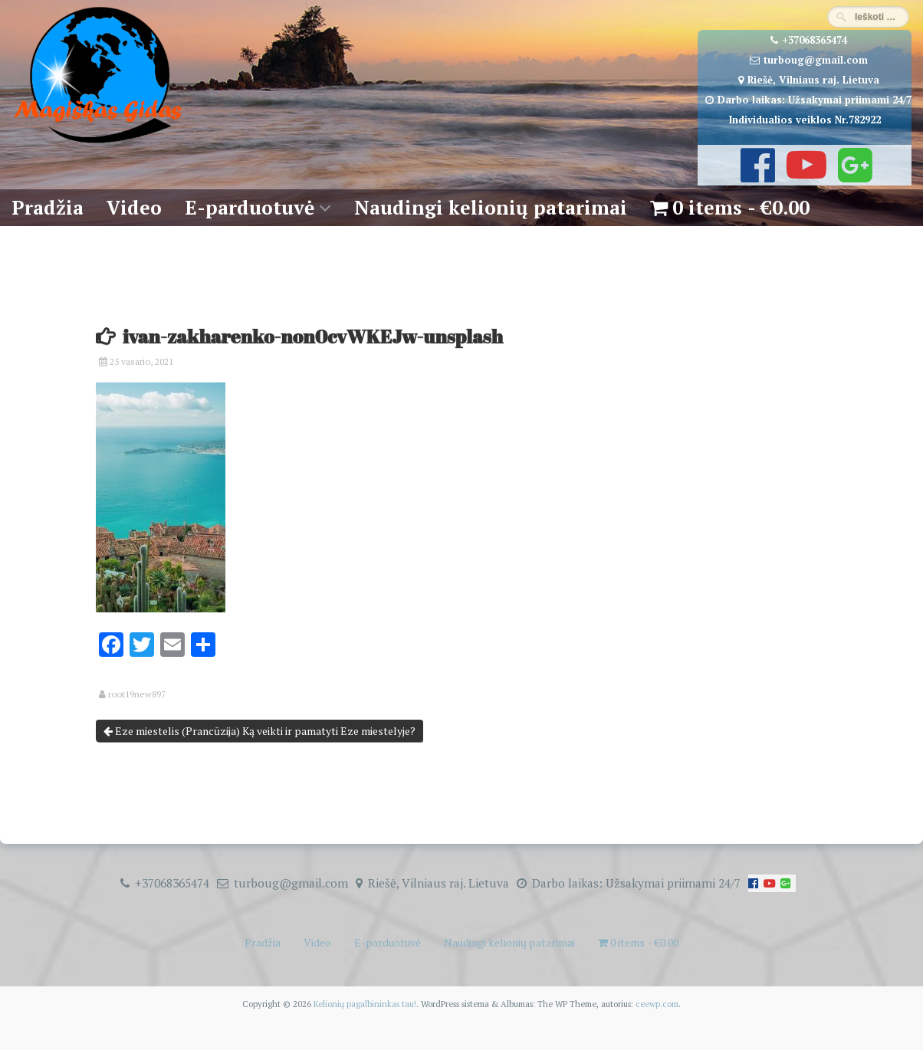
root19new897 (137, 694)
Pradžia (47, 207)
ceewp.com (657, 1003)
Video (134, 207)
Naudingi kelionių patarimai (490, 207)
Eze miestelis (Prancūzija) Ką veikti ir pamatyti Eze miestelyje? (259, 731)
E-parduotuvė (249, 207)
